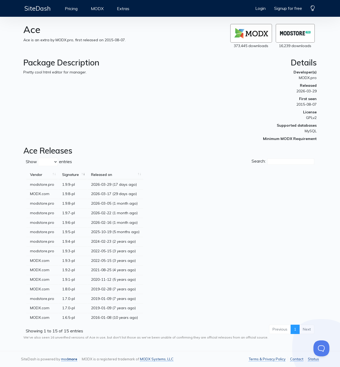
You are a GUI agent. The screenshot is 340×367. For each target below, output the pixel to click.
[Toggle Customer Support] (321, 348)
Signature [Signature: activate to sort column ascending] (70, 174)
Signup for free (288, 8)
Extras (123, 8)
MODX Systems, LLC (156, 359)
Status (313, 359)
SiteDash (37, 8)
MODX (97, 8)
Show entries (49, 162)
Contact (296, 359)
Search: (283, 161)
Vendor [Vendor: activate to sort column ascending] (36, 174)
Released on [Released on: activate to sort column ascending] (101, 174)
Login (260, 8)
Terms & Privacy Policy (267, 359)
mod (69, 359)
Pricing (71, 8)
